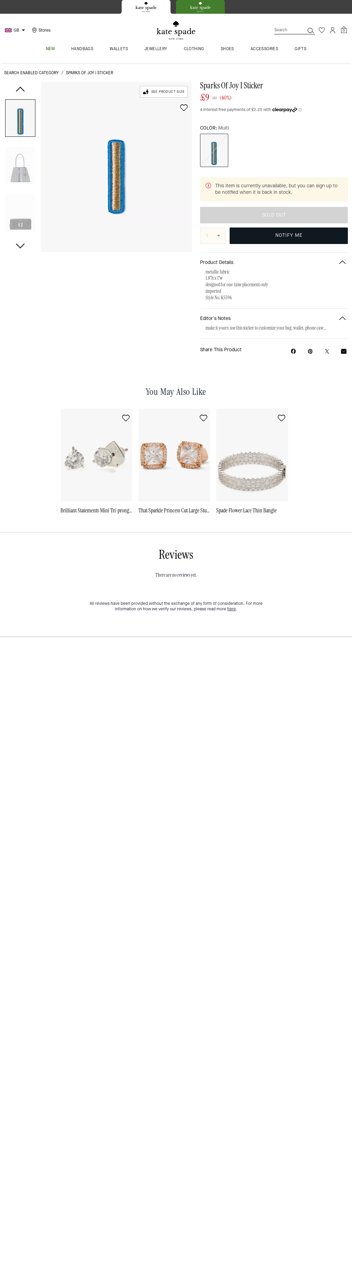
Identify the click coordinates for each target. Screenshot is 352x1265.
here (231, 609)
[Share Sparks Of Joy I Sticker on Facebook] (293, 351)
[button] (20, 119)
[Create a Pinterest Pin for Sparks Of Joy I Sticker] (310, 351)
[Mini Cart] (344, 30)
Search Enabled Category (31, 73)
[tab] (146, 7)
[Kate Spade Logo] (176, 30)
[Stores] (40, 30)
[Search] (284, 30)
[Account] (333, 30)
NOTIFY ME (288, 235)
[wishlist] (184, 107)
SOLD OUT (274, 215)
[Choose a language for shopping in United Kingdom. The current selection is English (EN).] (16, 30)
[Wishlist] (322, 30)
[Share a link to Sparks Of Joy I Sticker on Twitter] (327, 351)
